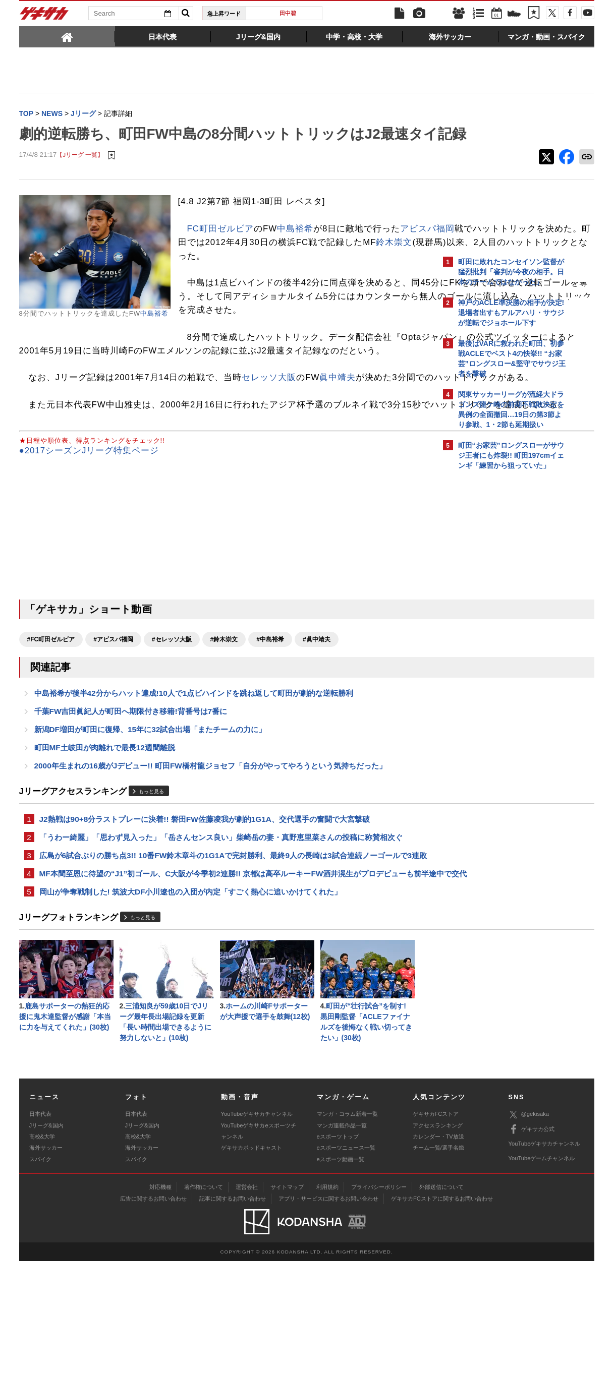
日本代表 (40, 1228)
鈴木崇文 (337, 277)
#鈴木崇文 (224, 714)
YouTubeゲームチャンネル (542, 1272)
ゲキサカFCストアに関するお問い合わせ (442, 1312)
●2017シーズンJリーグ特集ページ (89, 526)
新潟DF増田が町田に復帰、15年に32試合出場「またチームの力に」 (150, 808)
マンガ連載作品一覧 (342, 1239)
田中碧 (288, 13)
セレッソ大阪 (269, 426)
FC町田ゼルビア (220, 250)
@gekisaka (529, 1228)
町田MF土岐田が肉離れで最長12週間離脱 (104, 827)
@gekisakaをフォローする (498, 628)
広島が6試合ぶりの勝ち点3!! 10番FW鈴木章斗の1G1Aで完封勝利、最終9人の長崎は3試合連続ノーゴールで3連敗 (225, 945)
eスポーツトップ (338, 1250)
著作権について (203, 1300)
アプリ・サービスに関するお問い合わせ (328, 1312)
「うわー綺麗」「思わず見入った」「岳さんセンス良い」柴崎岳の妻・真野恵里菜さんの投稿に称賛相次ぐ (221, 920)
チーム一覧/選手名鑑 (438, 1262)
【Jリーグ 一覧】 (80, 176)
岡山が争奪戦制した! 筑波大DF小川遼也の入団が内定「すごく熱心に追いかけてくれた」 (190, 1000)
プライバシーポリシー (379, 1300)
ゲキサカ (44, 16)
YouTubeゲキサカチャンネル (257, 1228)
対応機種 (160, 1300)
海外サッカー (46, 1262)
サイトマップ (287, 1300)
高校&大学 (42, 1250)
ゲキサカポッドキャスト (251, 1262)
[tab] (67, 36)
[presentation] (67, 36)
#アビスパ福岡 (113, 714)
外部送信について (441, 1300)
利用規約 (327, 1300)
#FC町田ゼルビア (51, 714)
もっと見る (151, 872)
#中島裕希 (270, 714)
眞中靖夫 (337, 426)
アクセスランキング (438, 1239)
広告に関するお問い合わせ (153, 1312)
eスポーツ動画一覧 (340, 1273)
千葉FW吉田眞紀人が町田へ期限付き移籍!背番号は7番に (131, 789)
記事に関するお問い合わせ (232, 1312)
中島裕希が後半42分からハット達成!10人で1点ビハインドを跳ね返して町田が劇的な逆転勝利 (194, 769)
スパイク (40, 1273)
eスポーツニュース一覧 (346, 1262)
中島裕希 (154, 334)
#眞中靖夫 (316, 714)
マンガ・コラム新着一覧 (347, 1228)
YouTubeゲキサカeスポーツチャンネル (258, 1244)
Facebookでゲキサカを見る (500, 648)
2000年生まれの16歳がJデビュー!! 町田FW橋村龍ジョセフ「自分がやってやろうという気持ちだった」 (210, 846)
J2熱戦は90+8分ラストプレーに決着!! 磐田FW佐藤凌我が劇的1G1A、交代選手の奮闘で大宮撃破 (204, 900)
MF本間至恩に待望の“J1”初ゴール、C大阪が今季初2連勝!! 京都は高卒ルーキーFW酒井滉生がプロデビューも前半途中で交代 (226, 976)
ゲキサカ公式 (531, 1243)
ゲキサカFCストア (436, 1228)
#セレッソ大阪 (172, 714)
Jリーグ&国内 (46, 1239)
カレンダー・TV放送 (438, 1250)
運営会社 (247, 1300)
